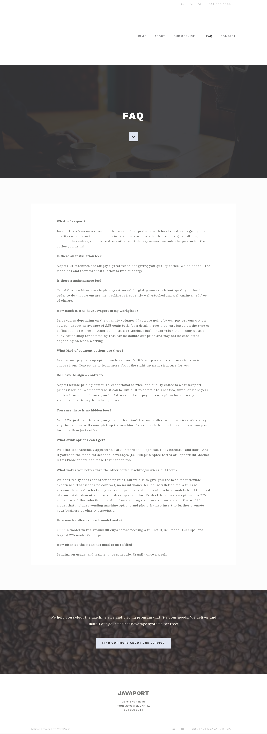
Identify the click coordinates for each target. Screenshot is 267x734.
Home (141, 36)
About (159, 36)
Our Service (184, 36)
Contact (228, 36)
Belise (35, 729)
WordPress (63, 729)
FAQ (209, 36)
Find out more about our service (133, 644)
